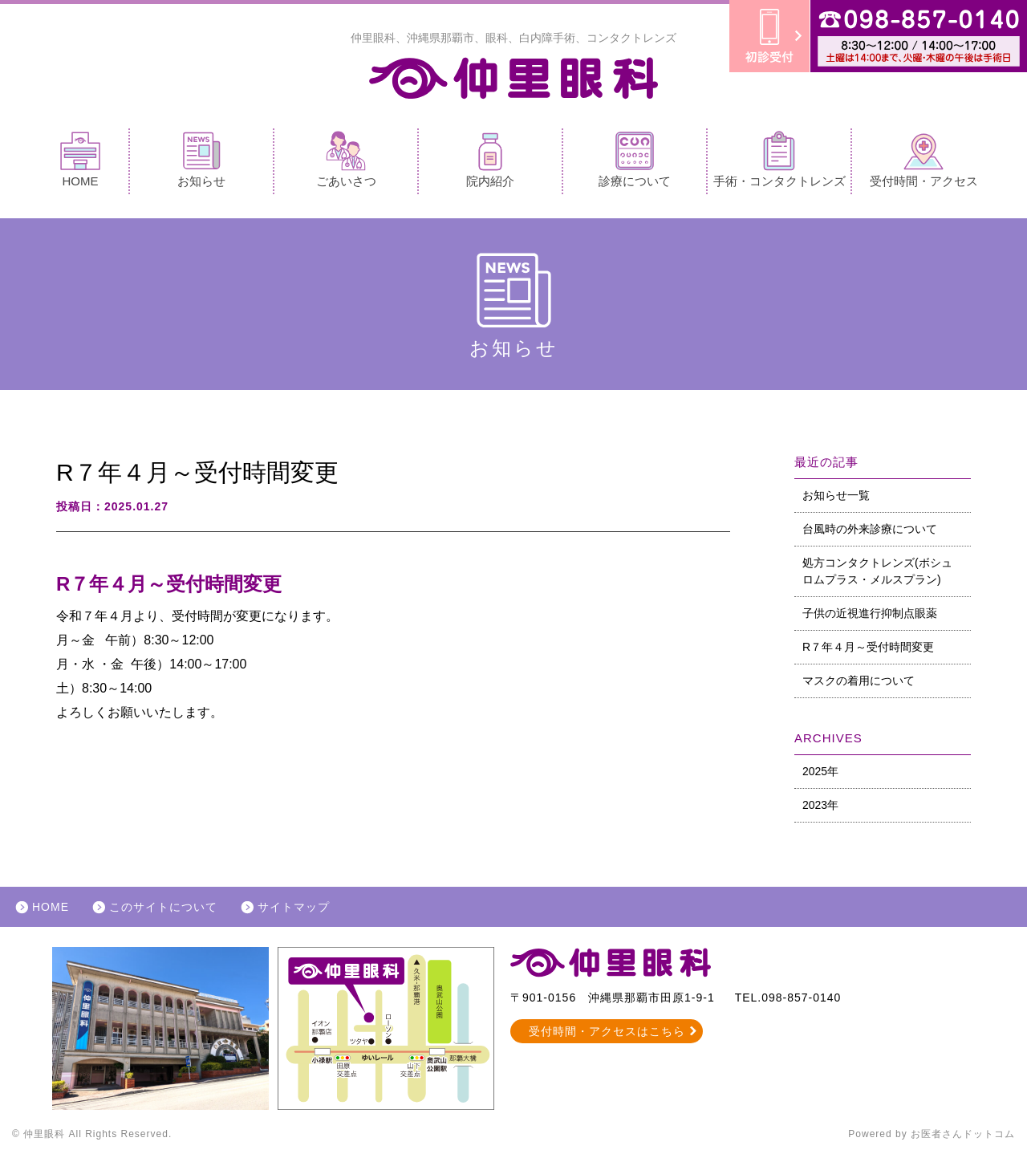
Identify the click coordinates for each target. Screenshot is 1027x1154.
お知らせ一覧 (836, 495)
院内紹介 (490, 159)
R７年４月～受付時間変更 (868, 646)
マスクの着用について (858, 680)
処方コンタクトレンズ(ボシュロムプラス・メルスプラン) (877, 571)
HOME (80, 159)
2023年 (820, 804)
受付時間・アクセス (924, 159)
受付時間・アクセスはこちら (607, 1031)
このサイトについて (163, 906)
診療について (635, 159)
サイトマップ (294, 906)
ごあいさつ (346, 159)
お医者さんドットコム (963, 1134)
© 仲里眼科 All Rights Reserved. (92, 1134)
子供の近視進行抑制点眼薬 (869, 613)
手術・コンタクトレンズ (779, 159)
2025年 (820, 771)
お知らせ (201, 159)
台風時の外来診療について (869, 528)
